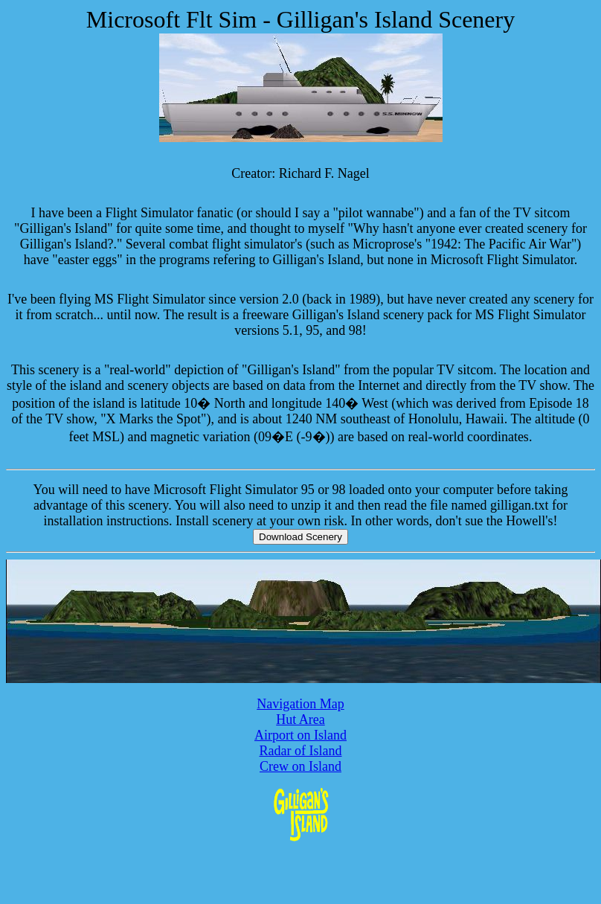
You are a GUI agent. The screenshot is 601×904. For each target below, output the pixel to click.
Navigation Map (300, 703)
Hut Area (300, 719)
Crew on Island (300, 766)
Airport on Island (300, 735)
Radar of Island (301, 750)
